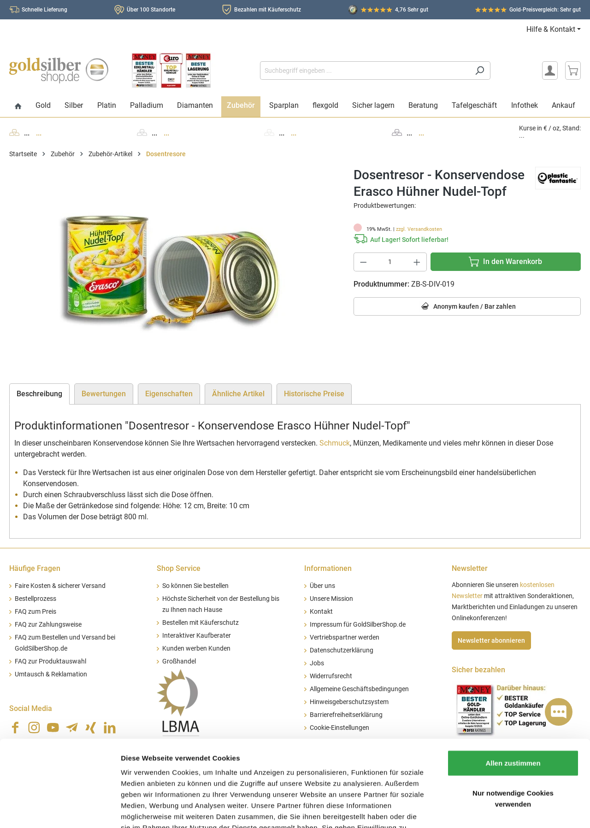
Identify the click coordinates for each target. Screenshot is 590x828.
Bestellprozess (35, 599)
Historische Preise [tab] (314, 393)
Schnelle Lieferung (44, 9)
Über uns (322, 586)
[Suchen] (479, 70)
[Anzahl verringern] (363, 262)
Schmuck (334, 443)
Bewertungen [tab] (104, 393)
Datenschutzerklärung (341, 650)
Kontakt (321, 612)
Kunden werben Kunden (196, 648)
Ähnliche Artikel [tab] (238, 393)
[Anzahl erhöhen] (417, 262)
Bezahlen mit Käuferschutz (267, 9)
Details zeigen (490, 810)
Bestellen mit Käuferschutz (200, 623)
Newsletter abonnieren (491, 640)
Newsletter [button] (470, 568)
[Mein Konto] (550, 70)
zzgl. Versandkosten (419, 229)
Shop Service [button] (179, 568)
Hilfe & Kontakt (550, 29)
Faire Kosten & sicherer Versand (60, 586)
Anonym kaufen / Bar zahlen (467, 306)
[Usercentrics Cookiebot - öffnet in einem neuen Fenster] (59, 810)
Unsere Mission (331, 599)
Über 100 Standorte (151, 9)
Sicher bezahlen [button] (478, 669)
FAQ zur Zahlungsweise (48, 624)
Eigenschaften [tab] (169, 393)
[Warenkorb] (573, 70)
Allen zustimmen (512, 697)
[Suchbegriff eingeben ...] (364, 70)
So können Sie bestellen (195, 586)
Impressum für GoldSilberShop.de (358, 624)
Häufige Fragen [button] (34, 568)
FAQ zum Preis (35, 612)
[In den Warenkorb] (506, 262)
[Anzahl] (390, 262)
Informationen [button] (328, 568)
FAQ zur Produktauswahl (50, 661)
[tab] (39, 394)
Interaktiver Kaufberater (196, 636)
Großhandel (179, 661)
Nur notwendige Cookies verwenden (513, 732)
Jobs (317, 663)
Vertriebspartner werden (344, 637)
